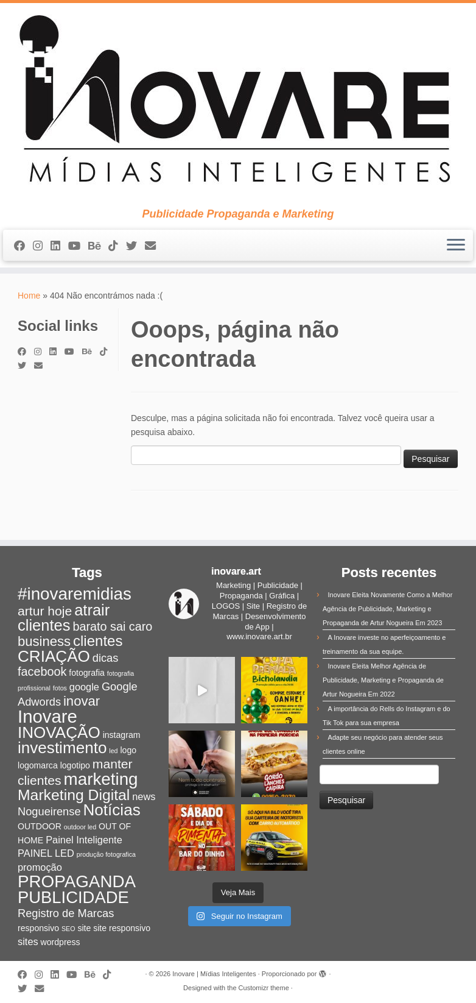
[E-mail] (154, 246)
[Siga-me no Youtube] (78, 246)
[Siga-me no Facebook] (23, 246)
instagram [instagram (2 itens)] (122, 735)
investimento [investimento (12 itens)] (62, 748)
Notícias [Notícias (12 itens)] (111, 810)
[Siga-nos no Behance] (98, 246)
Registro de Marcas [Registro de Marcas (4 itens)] (66, 913)
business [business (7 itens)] (44, 641)
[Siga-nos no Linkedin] (59, 246)
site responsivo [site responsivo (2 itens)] (121, 928)
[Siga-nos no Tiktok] (117, 246)
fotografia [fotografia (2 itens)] (87, 673)
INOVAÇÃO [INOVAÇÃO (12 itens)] (59, 732)
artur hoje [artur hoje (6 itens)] (45, 611)
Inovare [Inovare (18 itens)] (47, 716)
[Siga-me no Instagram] (42, 246)
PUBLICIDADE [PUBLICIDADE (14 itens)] (73, 897)
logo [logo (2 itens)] (128, 750)
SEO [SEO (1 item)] (68, 928)
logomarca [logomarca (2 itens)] (38, 765)
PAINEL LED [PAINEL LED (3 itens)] (46, 853)
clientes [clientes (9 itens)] (97, 641)
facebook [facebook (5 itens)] (42, 671)
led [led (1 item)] (113, 750)
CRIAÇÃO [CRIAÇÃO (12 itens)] (54, 656)
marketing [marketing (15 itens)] (101, 779)
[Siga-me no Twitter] (135, 246)
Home (29, 295)
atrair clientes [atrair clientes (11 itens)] (64, 617)
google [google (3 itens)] (84, 686)
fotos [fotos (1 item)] (60, 688)
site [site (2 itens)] (84, 928)
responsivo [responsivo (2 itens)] (38, 928)
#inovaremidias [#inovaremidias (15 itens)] (74, 593)
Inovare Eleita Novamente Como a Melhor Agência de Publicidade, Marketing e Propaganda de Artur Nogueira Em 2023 (387, 608)
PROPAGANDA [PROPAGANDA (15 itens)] (77, 881)
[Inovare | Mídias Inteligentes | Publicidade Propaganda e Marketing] (238, 105)
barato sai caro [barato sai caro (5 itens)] (112, 626)
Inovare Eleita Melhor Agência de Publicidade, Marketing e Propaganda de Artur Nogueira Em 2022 (383, 680)
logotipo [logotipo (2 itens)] (75, 765)
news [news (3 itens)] (143, 796)
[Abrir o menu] (456, 245)
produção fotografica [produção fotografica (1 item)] (106, 854)
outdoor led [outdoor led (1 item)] (80, 827)
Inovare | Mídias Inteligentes (214, 973)
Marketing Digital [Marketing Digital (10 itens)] (74, 795)
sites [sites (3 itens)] (28, 941)
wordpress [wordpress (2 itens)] (60, 942)
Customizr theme (264, 987)
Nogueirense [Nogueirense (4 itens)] (49, 811)
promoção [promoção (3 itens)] (40, 867)
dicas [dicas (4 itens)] (106, 657)
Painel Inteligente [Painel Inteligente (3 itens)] (84, 839)
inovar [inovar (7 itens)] (81, 701)
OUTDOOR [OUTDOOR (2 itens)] (39, 826)
